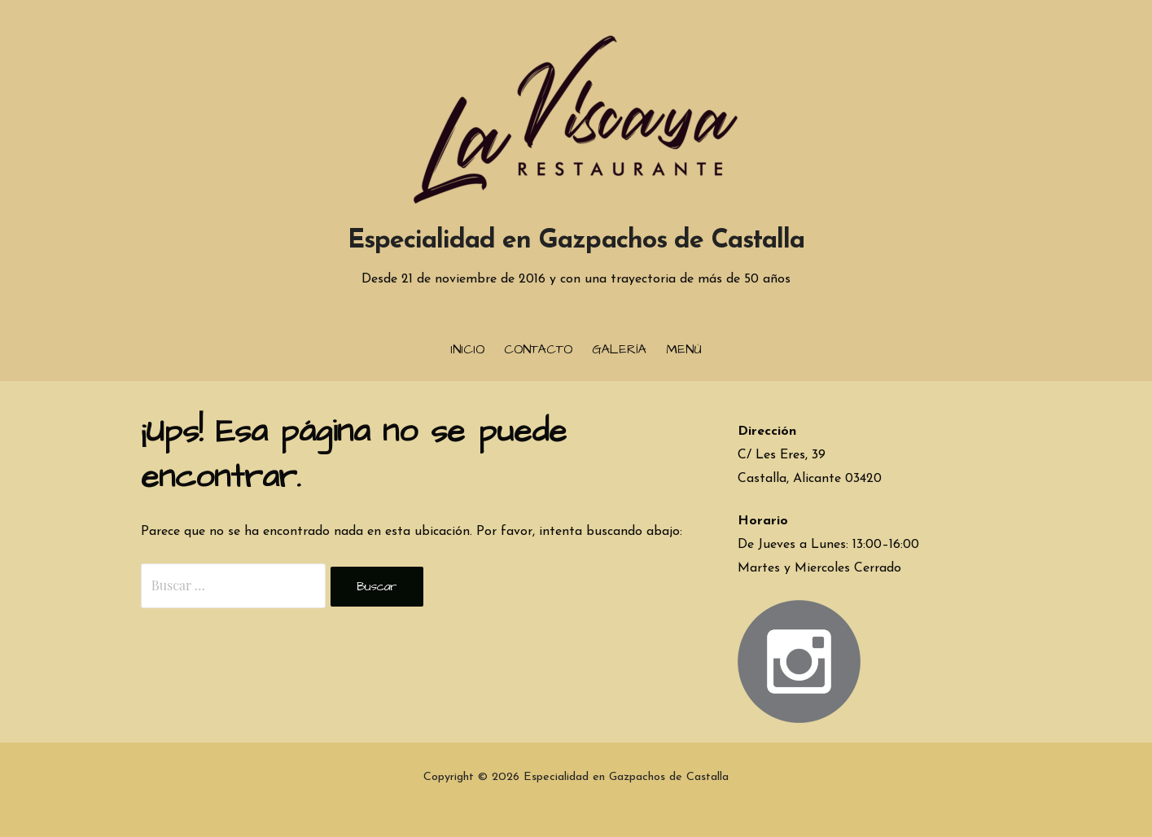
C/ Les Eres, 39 (782, 455)
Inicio (467, 349)
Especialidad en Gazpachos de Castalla (576, 241)
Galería (619, 349)
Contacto (538, 349)
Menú (684, 349)
